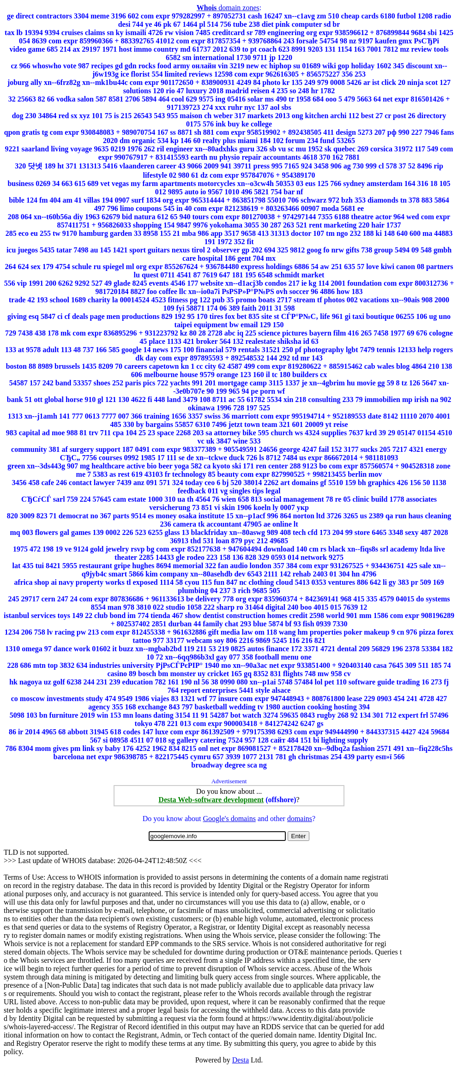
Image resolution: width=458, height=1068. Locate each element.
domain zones (228, 8)
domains (299, 818)
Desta (240, 1060)
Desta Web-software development (211, 800)
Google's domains (229, 818)
